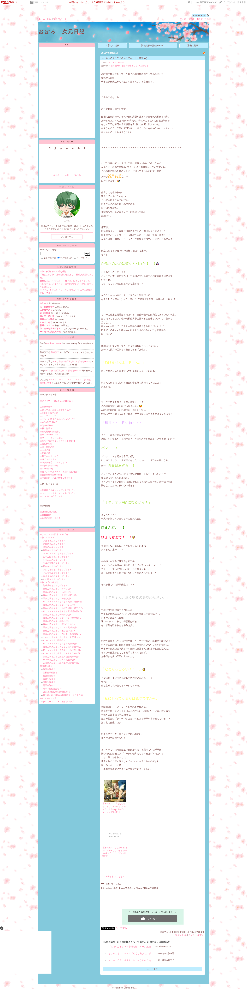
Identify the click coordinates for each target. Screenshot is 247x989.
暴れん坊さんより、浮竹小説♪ (57, 589)
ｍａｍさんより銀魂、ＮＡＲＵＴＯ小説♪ (62, 653)
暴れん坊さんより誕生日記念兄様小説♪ (61, 656)
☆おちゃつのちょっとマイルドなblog (57, 441)
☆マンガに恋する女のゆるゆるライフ (57, 419)
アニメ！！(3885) (116, 62)
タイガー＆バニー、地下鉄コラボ (58, 701)
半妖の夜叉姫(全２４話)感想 (53, 271)
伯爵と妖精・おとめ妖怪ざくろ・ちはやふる (129, 66)
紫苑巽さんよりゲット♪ (54, 543)
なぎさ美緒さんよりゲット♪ (56, 563)
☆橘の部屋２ (46, 428)
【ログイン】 (202, 19)
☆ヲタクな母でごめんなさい (53, 462)
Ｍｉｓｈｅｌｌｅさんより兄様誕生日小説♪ (63, 611)
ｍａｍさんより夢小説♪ (54, 640)
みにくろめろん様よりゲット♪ (57, 569)
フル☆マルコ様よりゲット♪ (56, 573)
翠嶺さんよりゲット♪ (53, 550)
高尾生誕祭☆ (49, 682)
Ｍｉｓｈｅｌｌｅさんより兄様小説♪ (60, 643)
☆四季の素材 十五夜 (50, 518)
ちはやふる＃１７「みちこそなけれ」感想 (122, 58)
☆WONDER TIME (48, 422)
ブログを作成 (228, 2)
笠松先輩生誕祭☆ (51, 672)
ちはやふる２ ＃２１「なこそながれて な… (131, 960)
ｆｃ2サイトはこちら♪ (112, 876)
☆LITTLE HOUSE (48, 512)
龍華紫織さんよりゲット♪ (55, 585)
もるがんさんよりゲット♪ (55, 560)
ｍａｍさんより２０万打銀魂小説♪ (59, 660)
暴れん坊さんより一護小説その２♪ (59, 624)
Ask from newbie (54, 343)
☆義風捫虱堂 (46, 444)
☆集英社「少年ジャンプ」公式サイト (57, 490)
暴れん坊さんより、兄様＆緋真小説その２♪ (63, 608)
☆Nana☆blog (46, 468)
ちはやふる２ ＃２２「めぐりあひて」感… (130, 953)
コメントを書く (196, 935)
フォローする (67, 237)
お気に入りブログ (67, 299)
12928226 (199, 15)
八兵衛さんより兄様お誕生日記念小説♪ (61, 663)
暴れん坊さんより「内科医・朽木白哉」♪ (62, 634)
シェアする (121, 928)
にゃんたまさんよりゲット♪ (56, 557)
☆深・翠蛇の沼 (47, 447)
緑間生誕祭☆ (49, 669)
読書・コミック (41, 2)
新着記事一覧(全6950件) (153, 45)
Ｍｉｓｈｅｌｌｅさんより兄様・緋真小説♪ (63, 601)
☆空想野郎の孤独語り (50, 431)
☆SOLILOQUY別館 (49, 413)
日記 (49, 19)
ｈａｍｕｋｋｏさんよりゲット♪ (58, 553)
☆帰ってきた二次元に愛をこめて (55, 410)
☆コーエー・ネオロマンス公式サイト (57, 493)
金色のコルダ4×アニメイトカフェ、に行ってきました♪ (65, 281)
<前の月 (55, 175)
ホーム (41, 19)
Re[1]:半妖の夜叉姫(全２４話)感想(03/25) (72, 361)
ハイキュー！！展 (48, 698)
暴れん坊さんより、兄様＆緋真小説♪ (60, 595)
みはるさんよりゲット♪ (54, 540)
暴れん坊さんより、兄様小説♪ (57, 592)
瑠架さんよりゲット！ (53, 547)
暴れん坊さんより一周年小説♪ (57, 614)
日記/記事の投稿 (66, 267)
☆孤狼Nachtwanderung (51, 475)
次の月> (77, 175)
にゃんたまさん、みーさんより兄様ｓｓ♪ (62, 637)
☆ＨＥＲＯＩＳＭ (48, 459)
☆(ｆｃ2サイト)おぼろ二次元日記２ (56, 401)
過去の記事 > (194, 45)
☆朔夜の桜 (45, 453)
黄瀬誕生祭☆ (46, 666)
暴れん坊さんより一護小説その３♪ (59, 631)
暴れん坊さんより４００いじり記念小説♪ (62, 647)
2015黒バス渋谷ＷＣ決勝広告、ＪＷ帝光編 (63, 695)
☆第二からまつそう (49, 456)
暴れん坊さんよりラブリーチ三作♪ (59, 605)
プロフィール (60, 19)
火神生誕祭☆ (49, 676)
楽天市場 (241, 2)
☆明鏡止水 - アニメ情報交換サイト (56, 478)
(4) (145, 58)
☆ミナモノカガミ (48, 416)
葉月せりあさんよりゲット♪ (56, 576)
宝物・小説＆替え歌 (49, 582)
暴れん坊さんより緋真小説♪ (56, 621)
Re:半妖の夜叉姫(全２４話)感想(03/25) (63, 370)
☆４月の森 (45, 450)
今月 (67, 175)
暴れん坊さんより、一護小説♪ (57, 598)
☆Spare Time (46, 425)
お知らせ (44, 303)
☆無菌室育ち (46, 407)
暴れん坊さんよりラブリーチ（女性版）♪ (62, 618)
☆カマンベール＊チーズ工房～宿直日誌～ (59, 472)
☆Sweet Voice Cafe (49, 434)
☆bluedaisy (45, 515)
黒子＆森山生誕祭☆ (52, 689)
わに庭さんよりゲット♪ (54, 579)
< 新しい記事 (112, 45)
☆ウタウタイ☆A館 (49, 465)
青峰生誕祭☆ (49, 679)
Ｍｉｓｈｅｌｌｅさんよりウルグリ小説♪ (62, 650)
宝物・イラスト (47, 537)
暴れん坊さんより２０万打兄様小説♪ (60, 627)
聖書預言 (55, 352)
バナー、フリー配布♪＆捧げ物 (54, 534)
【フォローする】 (186, 19)
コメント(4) (180, 935)
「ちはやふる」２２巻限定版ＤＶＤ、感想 (129, 946)
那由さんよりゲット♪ (53, 566)
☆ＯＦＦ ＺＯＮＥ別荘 (51, 438)
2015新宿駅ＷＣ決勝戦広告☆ (56, 692)
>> (205, 2)
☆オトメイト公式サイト (51, 496)
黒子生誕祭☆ (49, 685)
